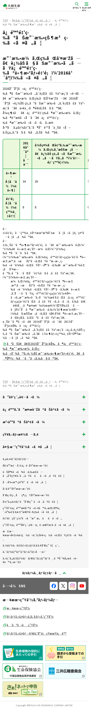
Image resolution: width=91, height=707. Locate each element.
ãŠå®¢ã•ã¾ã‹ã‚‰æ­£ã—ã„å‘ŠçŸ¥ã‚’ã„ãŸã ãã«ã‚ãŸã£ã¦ (33, 473)
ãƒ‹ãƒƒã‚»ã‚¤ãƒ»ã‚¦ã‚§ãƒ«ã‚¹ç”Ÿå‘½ (28, 617)
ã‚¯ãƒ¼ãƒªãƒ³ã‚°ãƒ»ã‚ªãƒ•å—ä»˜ (24, 551)
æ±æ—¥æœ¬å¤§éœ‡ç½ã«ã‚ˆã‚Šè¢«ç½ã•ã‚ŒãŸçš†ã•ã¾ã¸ (43, 535)
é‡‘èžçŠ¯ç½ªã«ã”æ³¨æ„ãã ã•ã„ (32, 518)
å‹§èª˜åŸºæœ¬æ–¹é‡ (17, 488)
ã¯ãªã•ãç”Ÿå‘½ (20, 625)
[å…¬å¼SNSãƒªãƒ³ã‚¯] (54, 586)
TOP (5, 20)
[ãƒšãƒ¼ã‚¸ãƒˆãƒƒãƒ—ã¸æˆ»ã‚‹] (44, 573)
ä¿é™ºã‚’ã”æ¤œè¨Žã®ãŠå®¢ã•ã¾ (44, 409)
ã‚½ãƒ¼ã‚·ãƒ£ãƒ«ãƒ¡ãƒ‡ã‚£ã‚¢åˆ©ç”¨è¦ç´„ (31, 545)
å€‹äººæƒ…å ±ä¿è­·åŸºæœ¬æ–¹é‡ (26, 465)
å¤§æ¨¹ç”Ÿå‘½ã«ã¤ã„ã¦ (31, 20)
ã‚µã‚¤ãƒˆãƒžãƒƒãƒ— (16, 459)
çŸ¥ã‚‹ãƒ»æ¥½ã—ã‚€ (44, 434)
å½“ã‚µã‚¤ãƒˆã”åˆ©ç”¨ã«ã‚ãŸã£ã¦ (30, 501)
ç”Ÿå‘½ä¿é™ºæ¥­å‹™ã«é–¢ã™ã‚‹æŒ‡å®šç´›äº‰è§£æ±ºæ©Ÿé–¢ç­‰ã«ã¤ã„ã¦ (31, 510)
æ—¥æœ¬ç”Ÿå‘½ (16, 608)
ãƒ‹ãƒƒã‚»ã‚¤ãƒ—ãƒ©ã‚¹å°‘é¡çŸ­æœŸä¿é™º (35, 633)
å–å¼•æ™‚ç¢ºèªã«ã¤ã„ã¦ (24, 482)
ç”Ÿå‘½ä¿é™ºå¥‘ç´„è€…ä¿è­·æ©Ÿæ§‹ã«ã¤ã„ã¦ (38, 525)
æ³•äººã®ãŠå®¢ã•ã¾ (44, 422)
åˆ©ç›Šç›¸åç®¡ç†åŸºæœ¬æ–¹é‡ (27, 495)
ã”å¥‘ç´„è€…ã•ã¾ (44, 397)
